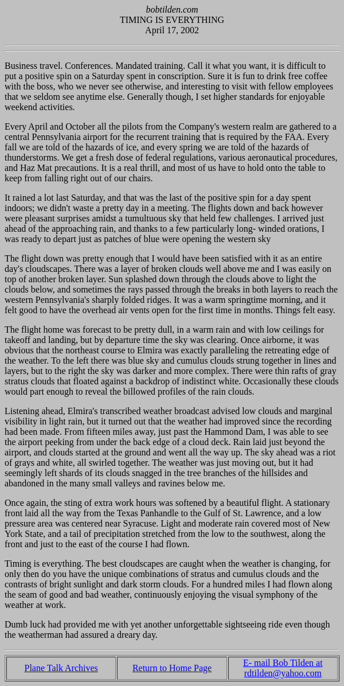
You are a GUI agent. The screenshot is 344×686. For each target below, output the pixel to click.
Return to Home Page (172, 668)
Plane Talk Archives (60, 668)
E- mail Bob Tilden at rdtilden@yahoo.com (283, 668)
